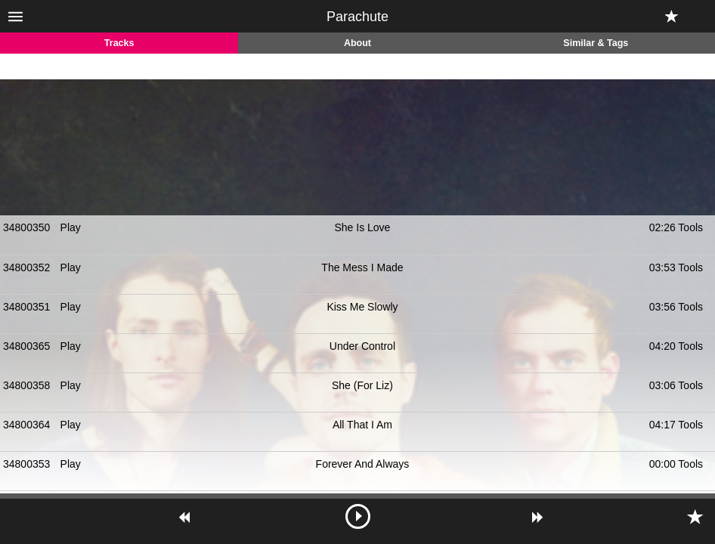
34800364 (26, 425)
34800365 (26, 346)
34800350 (26, 227)
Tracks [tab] (119, 43)
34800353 (26, 464)
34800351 (26, 307)
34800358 (26, 385)
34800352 (26, 267)
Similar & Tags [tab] (595, 43)
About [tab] (357, 43)
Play (70, 227)
